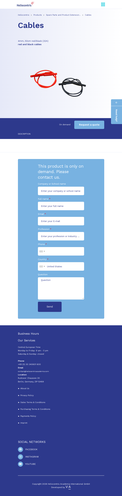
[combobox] (42, 251)
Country (42, 259)
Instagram (32, 456)
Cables (88, 15)
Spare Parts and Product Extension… (63, 15)
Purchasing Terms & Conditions (35, 409)
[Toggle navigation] (103, 4)
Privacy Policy (27, 395)
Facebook (31, 449)
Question (43, 274)
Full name (43, 199)
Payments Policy (28, 416)
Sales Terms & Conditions (32, 402)
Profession (43, 229)
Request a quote (89, 124)
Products (38, 15)
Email (41, 214)
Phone (41, 244)
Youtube (30, 464)
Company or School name (52, 184)
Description (24, 134)
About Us (24, 388)
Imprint (23, 423)
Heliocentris (24, 15)
